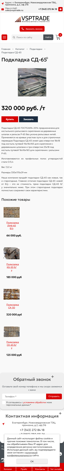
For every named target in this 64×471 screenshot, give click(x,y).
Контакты (40, 469)
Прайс (24, 469)
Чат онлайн (56, 469)
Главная (5, 49)
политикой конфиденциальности (22, 454)
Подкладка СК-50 (12, 306)
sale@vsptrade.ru (14, 10)
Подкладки (36, 49)
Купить (10, 119)
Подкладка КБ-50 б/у (12, 267)
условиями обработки (34, 402)
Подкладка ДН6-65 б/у (12, 225)
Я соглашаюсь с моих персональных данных (29, 403)
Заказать (28, 119)
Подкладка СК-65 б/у (12, 345)
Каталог (8, 469)
